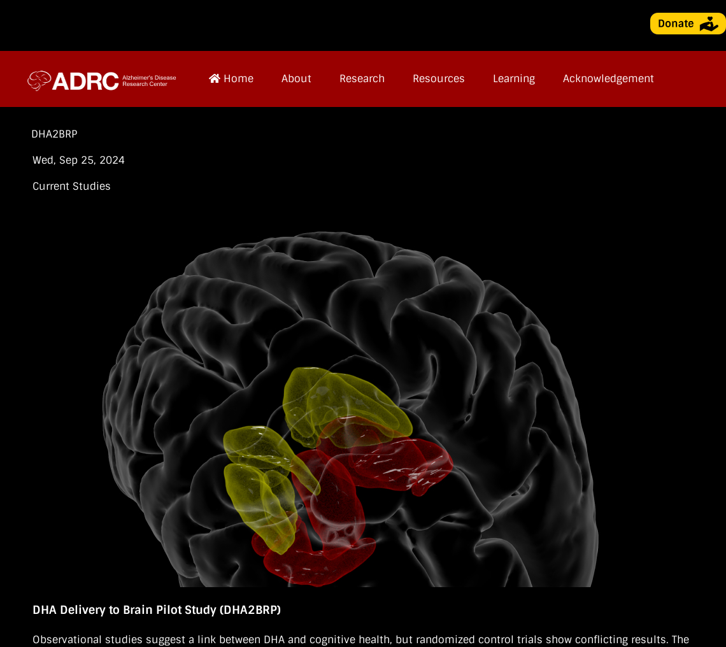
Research (362, 78)
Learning (514, 78)
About (296, 78)
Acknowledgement (608, 78)
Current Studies (71, 186)
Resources (439, 78)
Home (231, 78)
